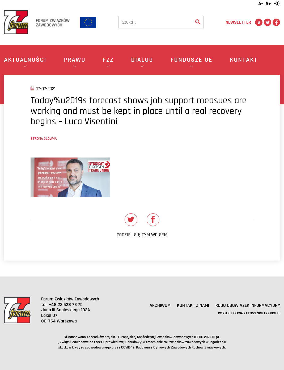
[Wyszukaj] (197, 22)
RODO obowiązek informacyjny (247, 305)
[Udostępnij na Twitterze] (131, 219)
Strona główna (44, 138)
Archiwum (160, 305)
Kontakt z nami (193, 305)
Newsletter (238, 22)
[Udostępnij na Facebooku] (153, 219)
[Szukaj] (155, 22)
